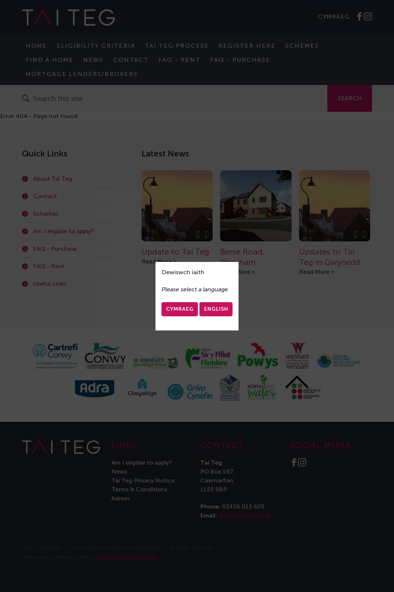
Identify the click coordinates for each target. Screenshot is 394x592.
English (216, 309)
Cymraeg (180, 309)
